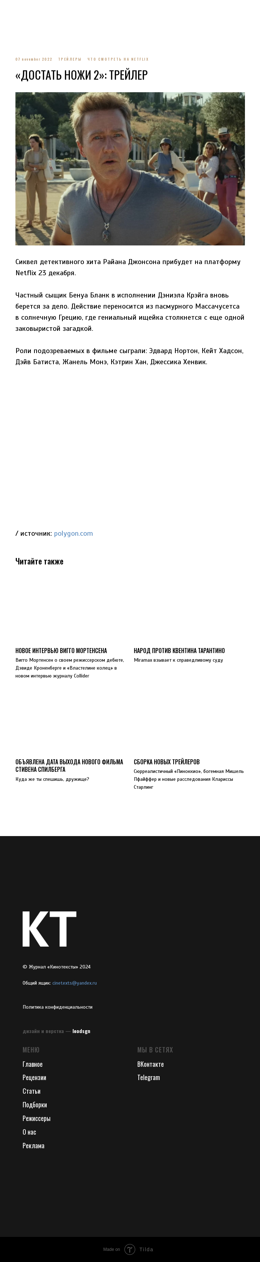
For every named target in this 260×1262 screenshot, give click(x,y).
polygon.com (73, 533)
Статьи (32, 1091)
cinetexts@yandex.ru (74, 983)
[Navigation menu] (12, 10)
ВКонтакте (150, 1064)
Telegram (148, 1077)
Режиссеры (37, 1118)
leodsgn (81, 1031)
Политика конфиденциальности (58, 1007)
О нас (29, 1131)
